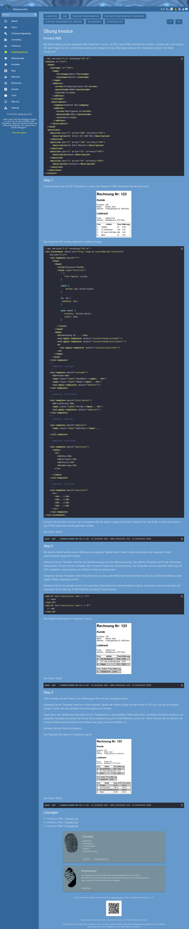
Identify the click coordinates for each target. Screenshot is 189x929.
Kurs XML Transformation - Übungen (64, 22)
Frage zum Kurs (115, 22)
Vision (10, 27)
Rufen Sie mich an (101, 858)
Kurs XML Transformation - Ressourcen (124, 16)
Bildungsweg (94, 22)
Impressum (86, 887)
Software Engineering (17, 33)
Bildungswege (14, 58)
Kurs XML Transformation (86, 16)
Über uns (11, 102)
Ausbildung (51, 16)
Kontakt (11, 89)
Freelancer (12, 46)
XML (65, 16)
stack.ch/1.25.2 (25, 114)
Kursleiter (12, 64)
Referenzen (13, 83)
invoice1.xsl (71, 817)
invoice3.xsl (71, 825)
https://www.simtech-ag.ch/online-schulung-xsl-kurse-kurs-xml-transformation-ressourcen (114, 919)
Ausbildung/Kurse (16, 52)
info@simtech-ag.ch (90, 851)
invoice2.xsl (71, 821)
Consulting (12, 40)
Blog (9, 71)
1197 (152, 897)
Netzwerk (12, 77)
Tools (10, 95)
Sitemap (11, 108)
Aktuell (11, 21)
